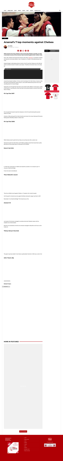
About (27, 10)
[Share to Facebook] (18, 51)
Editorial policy (37, 10)
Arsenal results (7, 439)
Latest (5, 10)
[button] (59, 10)
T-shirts (23, 10)
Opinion (19, 10)
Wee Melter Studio (8, 440)
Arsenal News (10, 10)
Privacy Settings (27, 450)
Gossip (15, 10)
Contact (31, 10)
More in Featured (11, 341)
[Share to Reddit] (26, 51)
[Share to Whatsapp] (23, 51)
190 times (30, 57)
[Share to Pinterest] (28, 51)
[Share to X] (21, 51)
